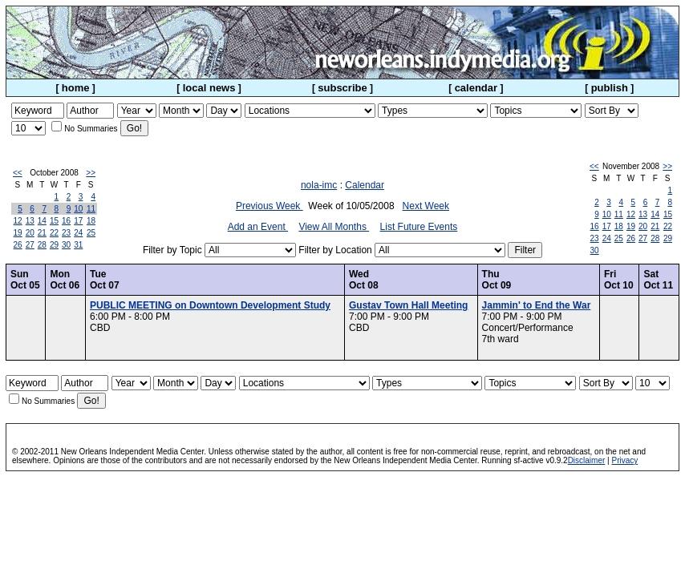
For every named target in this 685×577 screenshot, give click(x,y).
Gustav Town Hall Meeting (408, 305)
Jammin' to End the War (536, 305)
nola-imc (319, 185)
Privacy (624, 460)
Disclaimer (587, 460)
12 (18, 220)
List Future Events (419, 226)
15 (54, 220)
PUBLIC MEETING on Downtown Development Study (210, 305)
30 (66, 244)
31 (78, 244)
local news (209, 88)
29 (54, 244)
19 (18, 232)
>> (90, 172)
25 (91, 232)
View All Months (333, 226)
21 (42, 232)
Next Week (426, 206)
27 (30, 244)
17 (78, 220)
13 (30, 220)
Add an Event (258, 226)
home (76, 88)
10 (78, 208)
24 (78, 232)
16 (66, 220)
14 (42, 220)
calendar (476, 88)
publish (609, 88)
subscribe (342, 88)
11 (91, 208)
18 (91, 220)
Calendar (364, 185)
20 (30, 232)
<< (17, 172)
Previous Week (269, 206)
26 (18, 244)
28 (42, 244)
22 (54, 232)
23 (66, 232)
